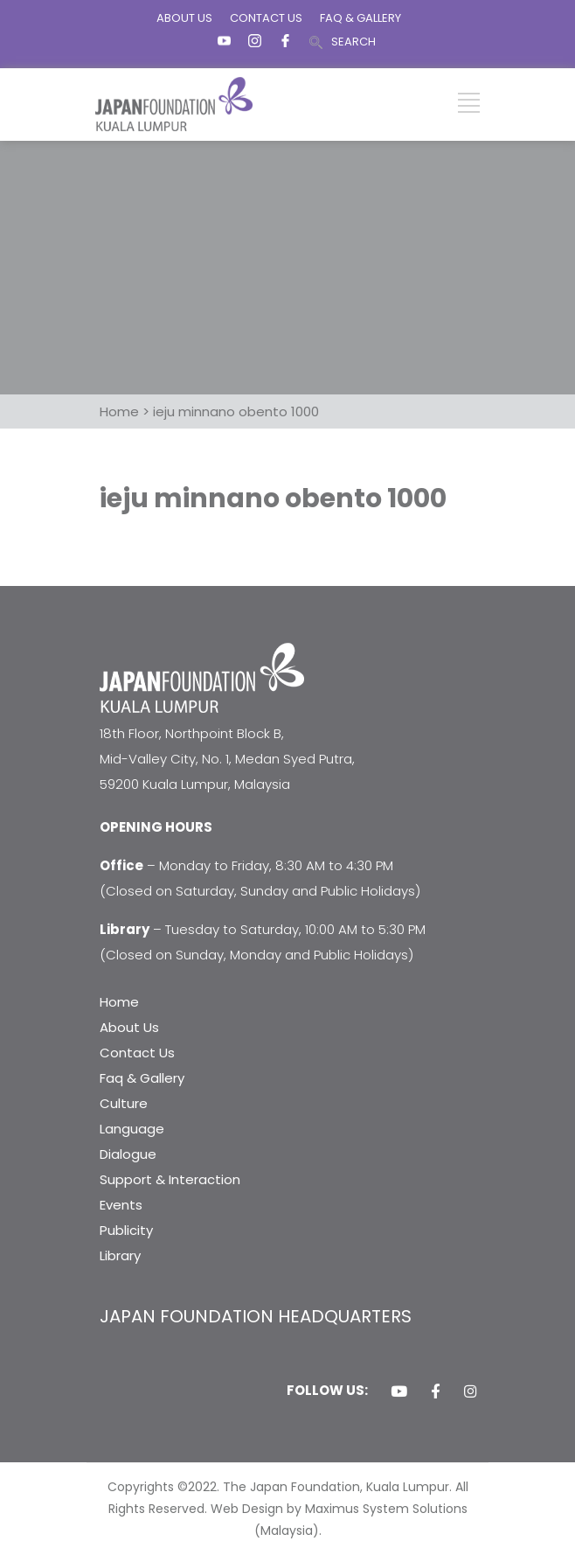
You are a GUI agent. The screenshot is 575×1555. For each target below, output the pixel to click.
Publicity (126, 1230)
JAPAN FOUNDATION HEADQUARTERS (256, 1316)
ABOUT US (184, 18)
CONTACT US (266, 18)
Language (132, 1128)
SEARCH (353, 41)
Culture (124, 1103)
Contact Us (137, 1052)
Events (121, 1205)
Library (120, 1255)
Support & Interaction (170, 1179)
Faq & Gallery (142, 1078)
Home (119, 1002)
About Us (129, 1027)
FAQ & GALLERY (360, 18)
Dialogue (128, 1154)
